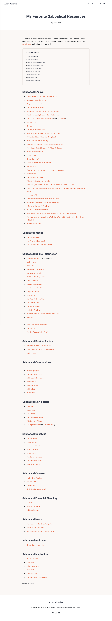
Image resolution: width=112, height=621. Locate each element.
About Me (103, 4)
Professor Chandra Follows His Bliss (40, 346)
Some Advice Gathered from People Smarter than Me (46, 144)
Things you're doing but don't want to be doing (44, 96)
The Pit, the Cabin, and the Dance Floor (41, 119)
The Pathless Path (33, 303)
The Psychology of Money (36, 108)
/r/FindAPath (31, 389)
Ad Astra (30, 503)
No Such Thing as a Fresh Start (38, 210)
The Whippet (31, 414)
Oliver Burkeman (50, 425)
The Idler (30, 367)
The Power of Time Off (35, 237)
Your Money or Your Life (35, 288)
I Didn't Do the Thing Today (36, 277)
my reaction (63, 119)
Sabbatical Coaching (34, 74)
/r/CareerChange (33, 385)
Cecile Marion (32, 485)
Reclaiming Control (34, 306)
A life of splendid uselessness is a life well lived (44, 199)
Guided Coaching (33, 450)
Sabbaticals (92, 4)
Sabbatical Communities (35, 68)
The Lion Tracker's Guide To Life (38, 332)
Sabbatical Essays (33, 56)
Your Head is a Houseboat (36, 269)
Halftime (30, 126)
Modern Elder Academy (35, 478)
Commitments (32, 174)
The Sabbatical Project (35, 374)
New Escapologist (33, 371)
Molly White (31, 570)
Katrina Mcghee (32, 442)
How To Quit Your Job (35, 224)
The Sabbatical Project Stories (38, 577)
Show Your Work (33, 281)
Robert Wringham (33, 566)
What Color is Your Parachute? (38, 325)
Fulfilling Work (32, 166)
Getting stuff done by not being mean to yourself (45, 202)
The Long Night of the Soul (36, 130)
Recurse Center (32, 482)
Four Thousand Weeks (35, 273)
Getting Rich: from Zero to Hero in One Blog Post (45, 111)
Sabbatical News (32, 77)
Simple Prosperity (33, 292)
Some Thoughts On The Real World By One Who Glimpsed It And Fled (52, 185)
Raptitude (30, 406)
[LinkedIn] (59, 613)
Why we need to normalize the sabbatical (42, 531)
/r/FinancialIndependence (36, 378)
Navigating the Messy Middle (37, 489)
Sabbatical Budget (33, 510)
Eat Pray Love (32, 353)
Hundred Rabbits (33, 559)
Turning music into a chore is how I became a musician (47, 170)
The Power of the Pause (35, 177)
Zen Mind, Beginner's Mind (36, 299)
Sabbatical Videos (33, 59)
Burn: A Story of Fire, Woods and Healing (42, 349)
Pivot (28, 321)
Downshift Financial (34, 506)
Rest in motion (32, 155)
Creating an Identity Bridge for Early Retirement (44, 115)
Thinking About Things (35, 421)
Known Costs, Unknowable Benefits (40, 163)
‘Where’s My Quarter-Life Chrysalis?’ (40, 181)
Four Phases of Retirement (36, 241)
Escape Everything (33, 258)
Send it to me (27, 44)
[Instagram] (56, 613)
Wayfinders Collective (35, 446)
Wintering (30, 317)
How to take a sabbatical (36, 152)
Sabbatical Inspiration (34, 80)
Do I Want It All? (32, 195)
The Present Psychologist (36, 417)
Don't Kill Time (32, 122)
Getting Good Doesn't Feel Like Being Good (42, 137)
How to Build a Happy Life (36, 545)
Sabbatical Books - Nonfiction (37, 62)
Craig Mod (30, 562)
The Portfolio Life (33, 328)
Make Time (31, 266)
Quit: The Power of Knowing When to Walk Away (44, 314)
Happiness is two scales (36, 104)
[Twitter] (53, 613)
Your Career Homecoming (36, 457)
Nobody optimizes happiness (37, 100)
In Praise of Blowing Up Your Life (39, 206)
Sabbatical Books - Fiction (35, 65)
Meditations (31, 295)
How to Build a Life (34, 159)
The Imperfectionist (34, 425)
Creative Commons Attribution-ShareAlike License (65, 608)
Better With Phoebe (34, 464)
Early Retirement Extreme (36, 284)
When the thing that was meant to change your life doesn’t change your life (54, 213)
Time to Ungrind (32, 574)
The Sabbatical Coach (35, 461)
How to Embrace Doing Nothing (38, 141)
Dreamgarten (31, 453)
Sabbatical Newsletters (35, 71)
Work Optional (32, 262)
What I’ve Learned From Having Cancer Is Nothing (45, 133)
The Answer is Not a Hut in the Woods (41, 245)
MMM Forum (31, 393)
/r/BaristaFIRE (32, 382)
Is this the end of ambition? (37, 528)
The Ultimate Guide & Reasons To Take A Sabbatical (46, 148)
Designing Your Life (34, 310)
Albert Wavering (11, 4)
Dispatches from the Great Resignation (41, 524)
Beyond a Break (32, 438)
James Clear (31, 410)
